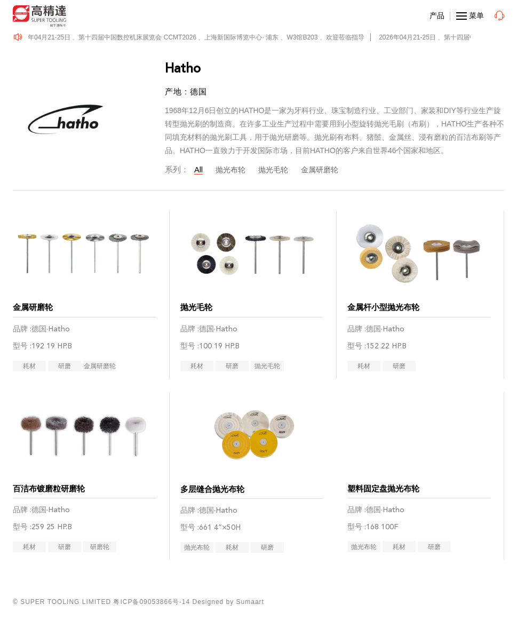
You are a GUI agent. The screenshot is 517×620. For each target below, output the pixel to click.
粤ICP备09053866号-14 (151, 602)
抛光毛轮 (273, 169)
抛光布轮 (230, 169)
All (198, 169)
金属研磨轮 (319, 169)
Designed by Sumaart (228, 602)
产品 (436, 15)
